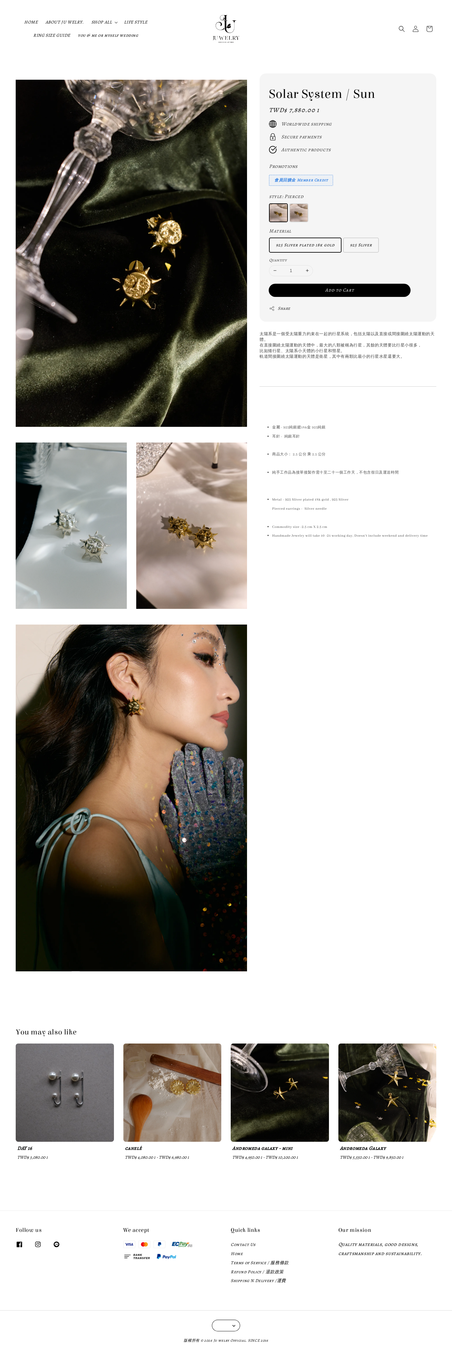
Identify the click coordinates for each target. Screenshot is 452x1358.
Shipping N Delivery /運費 (258, 1281)
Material (280, 231)
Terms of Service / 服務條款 (260, 1263)
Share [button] (279, 308)
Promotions (283, 166)
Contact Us (243, 1245)
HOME (31, 22)
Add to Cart (339, 290)
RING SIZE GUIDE (51, 35)
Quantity (278, 260)
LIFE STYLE (135, 22)
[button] (402, 29)
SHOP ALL (101, 22)
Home (237, 1254)
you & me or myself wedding (108, 35)
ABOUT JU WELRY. (65, 22)
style (286, 196)
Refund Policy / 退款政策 (257, 1272)
